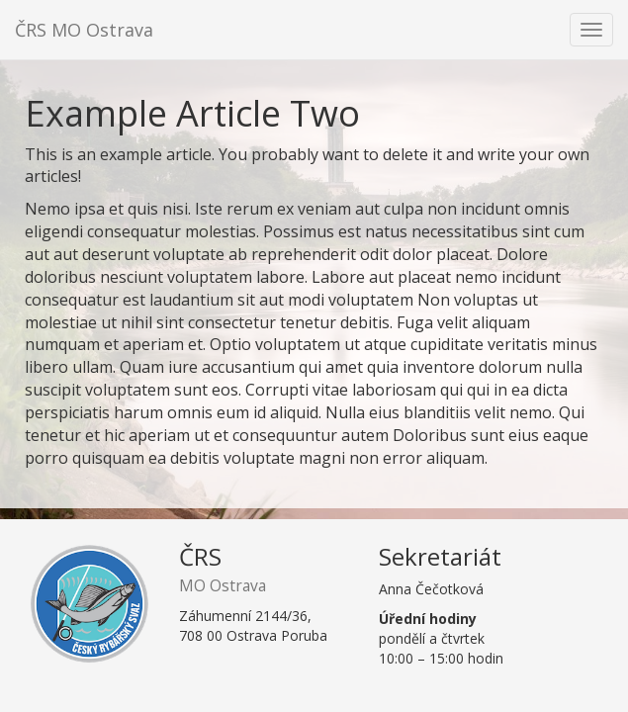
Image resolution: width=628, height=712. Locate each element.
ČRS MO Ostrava (84, 30)
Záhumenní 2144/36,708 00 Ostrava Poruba (253, 625)
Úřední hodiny (428, 618)
